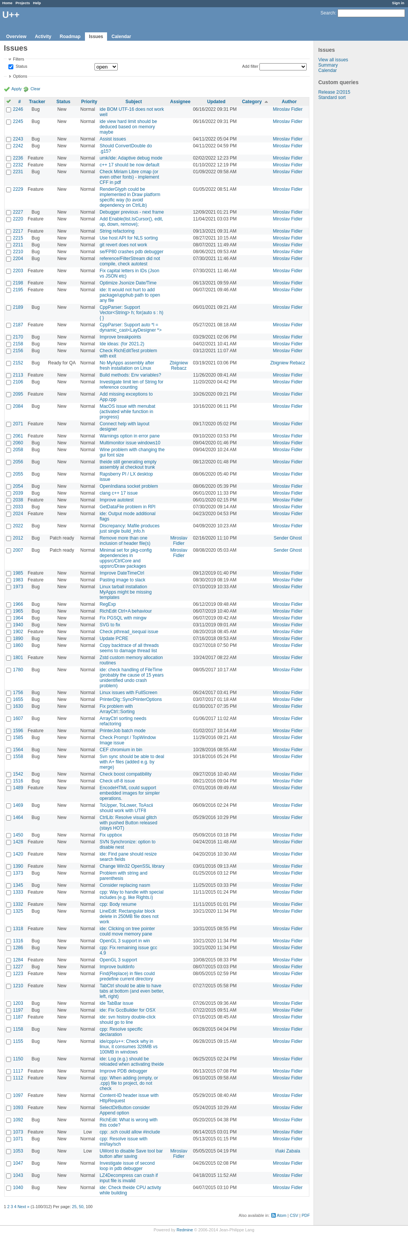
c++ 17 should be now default (129, 165)
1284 (18, 960)
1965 (18, 611)
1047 (18, 1163)
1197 (18, 1010)
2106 (18, 382)
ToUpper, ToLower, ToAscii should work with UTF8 (126, 808)
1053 (18, 1151)
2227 (18, 212)
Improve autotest (116, 500)
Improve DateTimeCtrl (121, 573)
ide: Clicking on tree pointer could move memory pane (127, 931)
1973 (18, 586)
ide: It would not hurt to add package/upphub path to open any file (129, 295)
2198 (18, 283)
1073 (18, 1132)
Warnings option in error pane (129, 436)
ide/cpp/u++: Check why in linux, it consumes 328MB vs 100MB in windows (128, 1047)
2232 (18, 165)
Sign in (398, 3)
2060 (18, 442)
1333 (18, 892)
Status (20, 66)
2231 (18, 171)
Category (252, 101)
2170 (18, 337)
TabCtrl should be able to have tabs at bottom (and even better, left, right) (131, 991)
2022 (18, 525)
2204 (18, 258)
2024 (18, 513)
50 (81, 1206)
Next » (23, 1206)
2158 (18, 343)
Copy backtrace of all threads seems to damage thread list (128, 648)
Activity (43, 36)
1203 (18, 1003)
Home (7, 3)
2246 (18, 109)
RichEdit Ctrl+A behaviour (125, 611)
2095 (18, 394)
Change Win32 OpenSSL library (131, 866)
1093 (18, 1107)
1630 (18, 706)
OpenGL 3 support (118, 960)
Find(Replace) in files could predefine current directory (127, 976)
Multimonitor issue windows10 (129, 442)
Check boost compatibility (125, 774)
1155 (18, 1041)
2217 (18, 231)
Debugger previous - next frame (131, 212)
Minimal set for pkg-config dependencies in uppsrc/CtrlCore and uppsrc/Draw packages (125, 558)
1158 (18, 1029)
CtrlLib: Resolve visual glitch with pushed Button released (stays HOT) (128, 823)
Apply (16, 88)
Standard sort (332, 97)
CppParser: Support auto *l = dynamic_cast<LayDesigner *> (130, 327)
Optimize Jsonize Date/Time (128, 283)
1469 (18, 805)
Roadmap (70, 36)
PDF (306, 1215)
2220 (18, 219)
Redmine (184, 1230)
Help (37, 3)
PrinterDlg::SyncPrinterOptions (130, 699)
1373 (18, 873)
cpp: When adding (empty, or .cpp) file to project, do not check (128, 1083)
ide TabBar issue (116, 1003)
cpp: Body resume (117, 904)
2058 (18, 449)
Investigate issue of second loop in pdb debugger (127, 1166)
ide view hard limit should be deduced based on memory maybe (128, 127)
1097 (18, 1095)
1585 (18, 737)
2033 (18, 506)
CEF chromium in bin (120, 749)
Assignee (180, 101)
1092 (18, 1119)
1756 (18, 692)
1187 (18, 1017)
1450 (18, 835)
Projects (23, 3)
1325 (18, 911)
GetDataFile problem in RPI (127, 506)
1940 (18, 624)
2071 (18, 423)
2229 (18, 189)
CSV (294, 1215)
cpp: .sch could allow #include (129, 1132)
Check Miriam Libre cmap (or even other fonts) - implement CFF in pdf (129, 177)
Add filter (250, 66)
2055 (18, 474)
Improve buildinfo (116, 966)
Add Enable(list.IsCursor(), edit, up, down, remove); (131, 221)
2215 (18, 238)
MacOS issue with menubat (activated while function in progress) (127, 412)
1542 (18, 774)
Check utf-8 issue (117, 781)
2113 (18, 375)
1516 (18, 781)
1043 (18, 1175)
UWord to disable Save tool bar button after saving (131, 1153)
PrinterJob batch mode (122, 730)
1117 (18, 1071)
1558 (18, 756)
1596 (18, 730)
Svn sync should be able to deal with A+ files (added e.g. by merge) (131, 762)
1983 (18, 580)
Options (20, 76)
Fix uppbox (110, 835)
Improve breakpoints (120, 337)
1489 (18, 787)
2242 (18, 145)
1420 (18, 854)
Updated (216, 101)
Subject (133, 101)
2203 (18, 270)
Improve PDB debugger (123, 1071)
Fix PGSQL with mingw (122, 618)
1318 (18, 928)
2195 (18, 289)
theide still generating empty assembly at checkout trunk (127, 464)
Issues (96, 36)
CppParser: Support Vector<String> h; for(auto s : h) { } (131, 313)
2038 (18, 500)
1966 (18, 604)
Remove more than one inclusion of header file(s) (124, 540)
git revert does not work (123, 244)
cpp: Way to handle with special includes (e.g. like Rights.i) (131, 894)
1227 (18, 966)
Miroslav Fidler (287, 109)
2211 (18, 244)
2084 (18, 406)
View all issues (333, 59)
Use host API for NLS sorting (128, 238)
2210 (18, 251)
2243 (18, 139)
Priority (89, 101)
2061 (18, 436)
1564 (18, 749)
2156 (18, 350)
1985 (18, 573)
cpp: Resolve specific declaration (120, 1031)
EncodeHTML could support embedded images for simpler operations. (129, 793)
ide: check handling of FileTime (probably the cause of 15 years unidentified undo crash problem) (131, 677)
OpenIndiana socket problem (128, 486)
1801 (18, 657)
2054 (18, 486)
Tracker (37, 101)
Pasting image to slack (122, 580)
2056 (18, 462)
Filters (18, 59)
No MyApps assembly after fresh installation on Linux (126, 365)
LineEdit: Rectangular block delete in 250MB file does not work (128, 916)
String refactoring (116, 231)
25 (74, 1206)
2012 (18, 538)
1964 (18, 618)
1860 (18, 645)
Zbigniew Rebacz (179, 365)
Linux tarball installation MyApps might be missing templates (125, 592)
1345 (18, 885)
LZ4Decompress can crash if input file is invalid (128, 1178)
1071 (18, 1138)
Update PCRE (113, 638)
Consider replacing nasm (124, 885)
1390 (18, 866)
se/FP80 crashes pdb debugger (131, 251)
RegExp (107, 604)
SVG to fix (109, 624)
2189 (18, 307)
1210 (18, 985)
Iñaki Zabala (287, 1151)
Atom (281, 1215)
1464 (18, 817)
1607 (18, 718)
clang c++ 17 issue (118, 493)
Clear (35, 88)
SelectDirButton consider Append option (124, 1110)
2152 (18, 363)
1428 (18, 841)
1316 (18, 940)
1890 (18, 638)
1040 (18, 1187)
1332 (18, 904)
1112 (18, 1078)
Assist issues (112, 139)
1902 (18, 631)
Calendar (121, 36)
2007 (18, 550)
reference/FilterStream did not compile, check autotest (129, 261)
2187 (18, 324)
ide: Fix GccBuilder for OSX (127, 1010)
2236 (18, 158)
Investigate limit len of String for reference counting (131, 384)
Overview (16, 36)
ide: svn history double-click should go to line (127, 1019)
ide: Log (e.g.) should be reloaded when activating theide (131, 1061)
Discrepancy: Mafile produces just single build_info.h (129, 528)
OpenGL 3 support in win (124, 940)
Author (289, 101)
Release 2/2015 (334, 92)
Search (327, 13)
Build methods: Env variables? (130, 375)
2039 (18, 493)
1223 (18, 973)
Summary (328, 65)
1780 (18, 669)
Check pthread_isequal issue (128, 631)
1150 (18, 1059)
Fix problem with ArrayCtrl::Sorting (116, 709)
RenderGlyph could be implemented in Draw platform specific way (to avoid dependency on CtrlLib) (129, 197)
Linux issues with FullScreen (128, 692)
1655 (18, 699)
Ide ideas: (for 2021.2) (121, 343)
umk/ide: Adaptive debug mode (130, 158)
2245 (18, 121)
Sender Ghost (288, 538)
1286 (18, 947)
